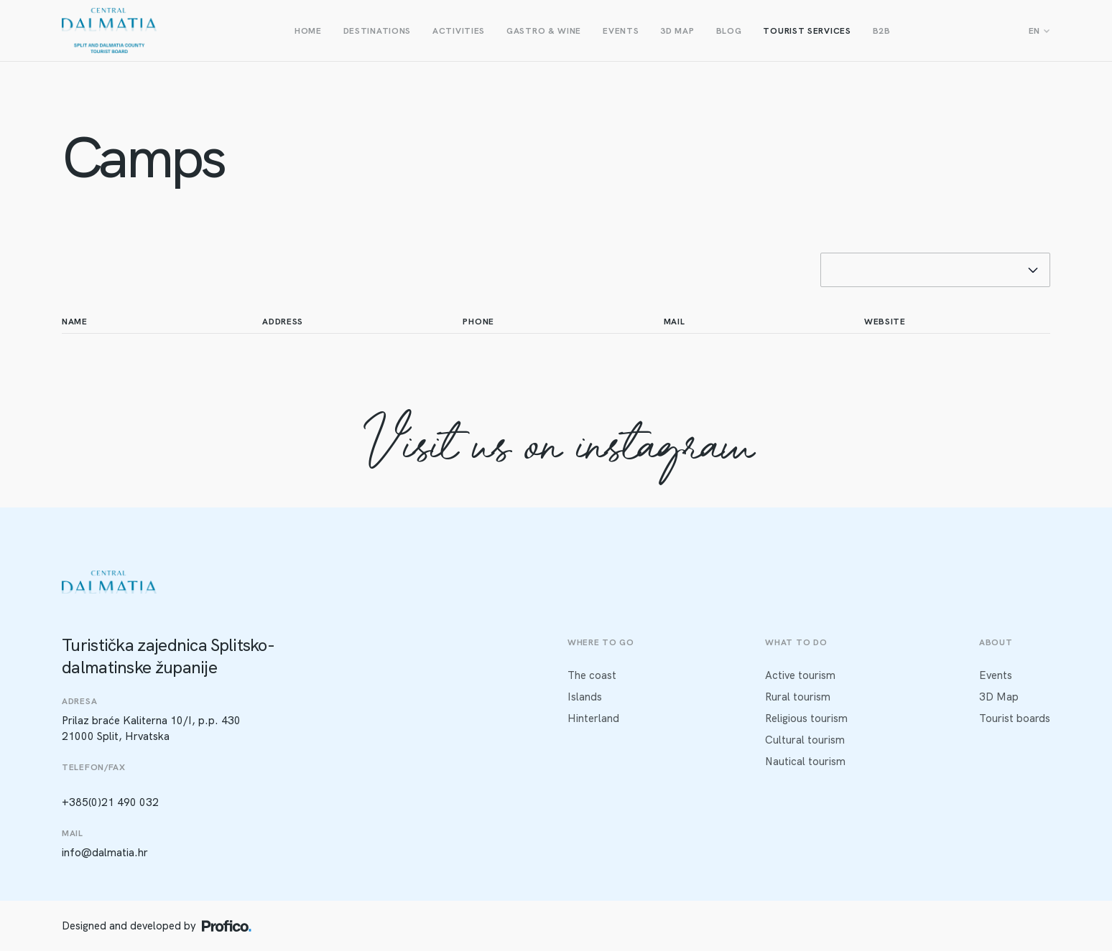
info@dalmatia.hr (105, 852)
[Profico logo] (226, 926)
